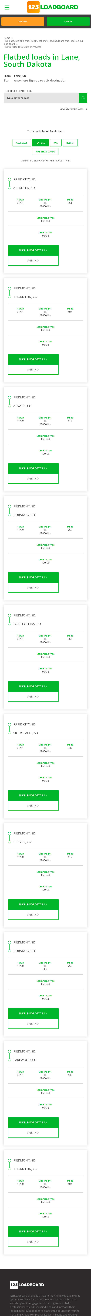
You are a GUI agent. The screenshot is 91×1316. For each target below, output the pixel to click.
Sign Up (22, 21)
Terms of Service (18, 1303)
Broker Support (41, 1240)
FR (49, 1307)
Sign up (24, 160)
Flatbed (40, 142)
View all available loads (71, 108)
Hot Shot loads (45, 151)
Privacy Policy (37, 1303)
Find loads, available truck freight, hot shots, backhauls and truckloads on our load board (43, 42)
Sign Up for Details (26, 250)
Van (56, 142)
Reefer (70, 142)
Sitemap (40, 1307)
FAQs (36, 1231)
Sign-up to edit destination (47, 80)
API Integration (56, 1303)
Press (13, 1240)
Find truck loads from (18, 90)
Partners (14, 1236)
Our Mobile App (65, 1240)
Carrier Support (41, 1236)
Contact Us (26, 1307)
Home (7, 37)
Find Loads (63, 1231)
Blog (12, 1245)
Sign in (68, 21)
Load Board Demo (67, 1245)
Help (69, 1303)
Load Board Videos (43, 1245)
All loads (21, 142)
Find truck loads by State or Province (22, 46)
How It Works (64, 1236)
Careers (13, 1307)
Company (15, 1231)
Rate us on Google (64, 1307)
